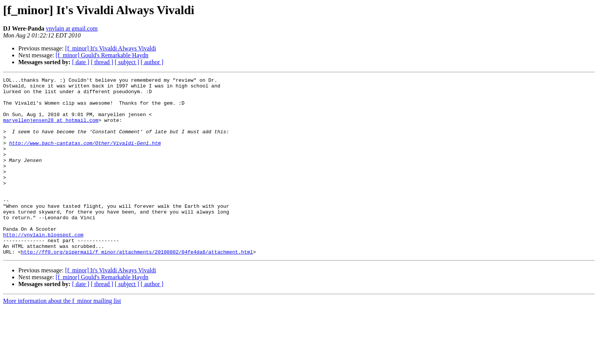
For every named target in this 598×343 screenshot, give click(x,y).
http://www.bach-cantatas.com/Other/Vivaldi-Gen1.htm (85, 156)
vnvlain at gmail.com (72, 28)
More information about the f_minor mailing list (62, 336)
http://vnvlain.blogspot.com (43, 266)
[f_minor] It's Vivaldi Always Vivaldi (110, 48)
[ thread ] (102, 62)
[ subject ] (127, 62)
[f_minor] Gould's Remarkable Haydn (102, 55)
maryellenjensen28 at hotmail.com (50, 129)
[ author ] (152, 62)
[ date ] (80, 62)
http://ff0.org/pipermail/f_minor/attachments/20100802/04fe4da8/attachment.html (137, 287)
